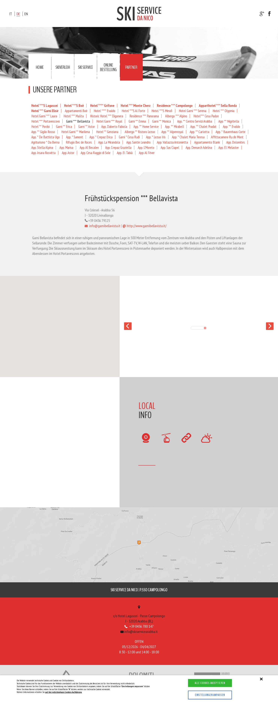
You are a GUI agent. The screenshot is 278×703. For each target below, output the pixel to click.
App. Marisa (66, 147)
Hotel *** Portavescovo (45, 121)
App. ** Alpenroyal (172, 131)
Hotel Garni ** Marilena (75, 131)
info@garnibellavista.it (103, 225)
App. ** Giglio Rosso (43, 131)
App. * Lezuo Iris (156, 137)
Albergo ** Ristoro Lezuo (140, 131)
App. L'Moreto (146, 147)
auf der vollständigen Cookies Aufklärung (63, 692)
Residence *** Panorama (144, 116)
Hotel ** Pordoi (40, 126)
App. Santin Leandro (138, 142)
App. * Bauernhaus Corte (230, 131)
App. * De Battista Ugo (45, 137)
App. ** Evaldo (231, 126)
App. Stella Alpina (42, 147)
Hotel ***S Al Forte (133, 110)
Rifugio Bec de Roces (79, 142)
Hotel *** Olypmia (223, 110)
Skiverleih (62, 67)
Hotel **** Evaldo (104, 110)
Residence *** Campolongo (175, 105)
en (26, 13)
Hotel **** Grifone (102, 105)
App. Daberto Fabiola (114, 126)
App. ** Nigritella (228, 121)
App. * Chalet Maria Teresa (188, 137)
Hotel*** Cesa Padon (206, 116)
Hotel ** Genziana (107, 131)
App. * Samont (74, 137)
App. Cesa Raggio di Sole (95, 152)
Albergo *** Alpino (176, 116)
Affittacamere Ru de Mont (227, 137)
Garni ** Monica (161, 121)
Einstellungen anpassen (210, 695)
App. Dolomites (235, 142)
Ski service (85, 67)
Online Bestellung (108, 67)
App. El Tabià (125, 152)
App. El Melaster (228, 147)
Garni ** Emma (137, 121)
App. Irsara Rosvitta (43, 152)
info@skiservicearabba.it (139, 631)
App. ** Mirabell (174, 126)
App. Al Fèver (147, 152)
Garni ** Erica (64, 126)
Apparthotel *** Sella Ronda (218, 105)
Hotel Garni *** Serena (192, 110)
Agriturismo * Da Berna (45, 142)
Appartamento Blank (207, 142)
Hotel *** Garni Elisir (44, 110)
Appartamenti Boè (76, 110)
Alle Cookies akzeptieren (210, 683)
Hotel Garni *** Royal (109, 121)
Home (40, 67)
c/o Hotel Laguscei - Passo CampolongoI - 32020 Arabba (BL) (139, 615)
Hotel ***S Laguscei (44, 105)
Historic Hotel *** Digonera (106, 116)
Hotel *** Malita (74, 116)
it (10, 13)
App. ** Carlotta (199, 131)
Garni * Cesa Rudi (129, 137)
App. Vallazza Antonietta (172, 142)
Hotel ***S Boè (74, 105)
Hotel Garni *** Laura (44, 116)
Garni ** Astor (86, 126)
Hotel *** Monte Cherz (136, 105)
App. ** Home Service (146, 126)
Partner (131, 67)
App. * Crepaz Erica (100, 137)
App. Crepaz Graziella (118, 147)
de (18, 13)
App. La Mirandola (109, 142)
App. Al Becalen (89, 147)
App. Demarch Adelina (199, 147)
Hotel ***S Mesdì (161, 110)
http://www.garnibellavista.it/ (144, 225)
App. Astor (68, 152)
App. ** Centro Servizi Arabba (194, 121)
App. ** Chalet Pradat (203, 126)
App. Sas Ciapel (170, 147)
